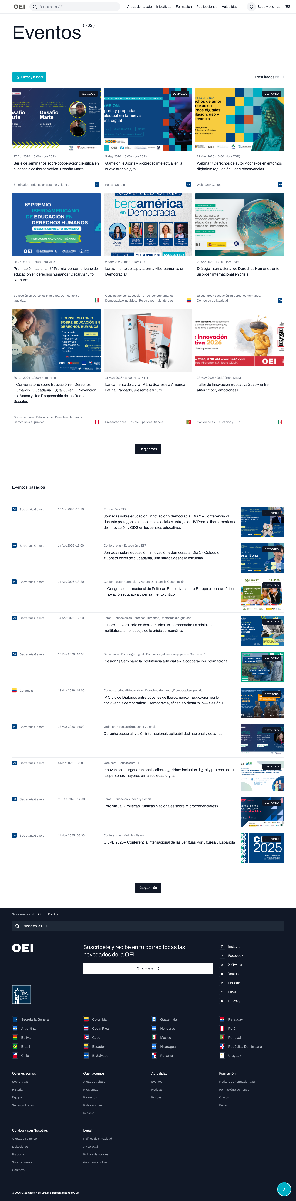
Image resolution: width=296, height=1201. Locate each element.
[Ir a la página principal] (19, 6)
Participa (18, 1154)
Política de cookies (95, 1154)
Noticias (156, 1089)
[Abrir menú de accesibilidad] (284, 1189)
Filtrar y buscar (29, 77)
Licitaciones (20, 1146)
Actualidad (230, 6)
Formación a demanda (234, 1089)
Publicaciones (206, 6)
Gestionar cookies (95, 1162)
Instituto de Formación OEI (237, 1081)
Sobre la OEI (20, 1081)
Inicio (39, 914)
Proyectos (90, 1097)
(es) (288, 6)
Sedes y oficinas (23, 1105)
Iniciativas (163, 6)
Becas (223, 1105)
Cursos (224, 1097)
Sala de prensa (22, 1162)
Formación (184, 6)
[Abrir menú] (7, 7)
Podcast (156, 1097)
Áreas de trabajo (139, 6)
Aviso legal (90, 1146)
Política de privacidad (97, 1138)
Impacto (88, 1113)
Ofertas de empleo (24, 1138)
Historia (17, 1089)
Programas (90, 1089)
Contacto (18, 1170)
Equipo (17, 1097)
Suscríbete (148, 968)
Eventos (156, 1081)
